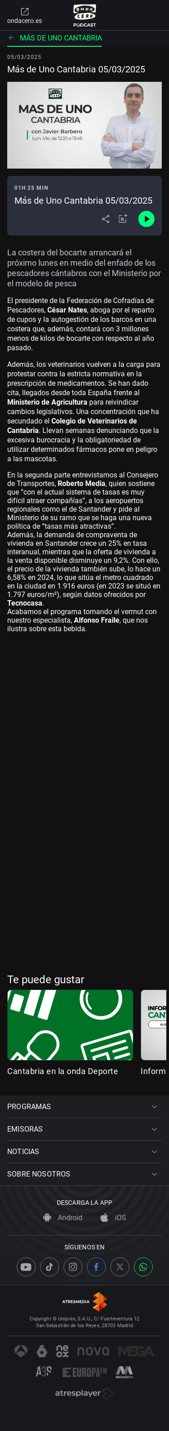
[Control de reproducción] (146, 219)
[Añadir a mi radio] (123, 219)
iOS (113, 1217)
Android (62, 1217)
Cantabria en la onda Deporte (62, 1071)
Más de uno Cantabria (54, 38)
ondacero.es (24, 15)
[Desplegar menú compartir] (105, 219)
